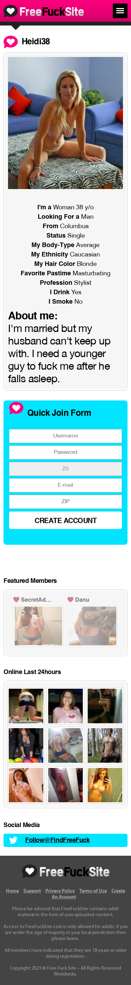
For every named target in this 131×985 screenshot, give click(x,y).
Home (12, 891)
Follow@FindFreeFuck (57, 840)
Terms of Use (93, 891)
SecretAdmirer (37, 600)
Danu (82, 600)
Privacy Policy (60, 891)
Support (32, 891)
